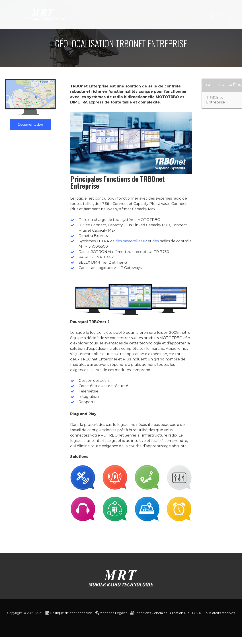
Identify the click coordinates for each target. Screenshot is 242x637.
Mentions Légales (113, 613)
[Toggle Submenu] (234, 85)
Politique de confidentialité (71, 613)
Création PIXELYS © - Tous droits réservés (202, 613)
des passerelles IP (131, 241)
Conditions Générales (150, 613)
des (155, 241)
